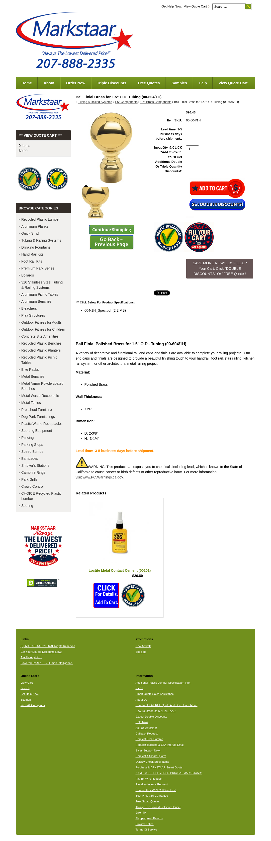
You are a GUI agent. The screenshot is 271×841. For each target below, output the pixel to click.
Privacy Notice (144, 824)
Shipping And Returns (149, 818)
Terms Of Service (146, 829)
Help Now (141, 722)
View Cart (26, 682)
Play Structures (33, 315)
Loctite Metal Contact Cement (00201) (120, 570)
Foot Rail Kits (31, 261)
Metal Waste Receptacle (40, 396)
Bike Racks (30, 370)
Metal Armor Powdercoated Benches (42, 386)
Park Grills (29, 479)
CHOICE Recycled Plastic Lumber (41, 496)
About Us (141, 699)
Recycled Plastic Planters (41, 350)
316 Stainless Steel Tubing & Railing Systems (42, 284)
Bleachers (29, 308)
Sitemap (25, 699)
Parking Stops (32, 445)
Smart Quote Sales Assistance (154, 693)
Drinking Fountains (36, 247)
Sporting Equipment (36, 431)
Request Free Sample (149, 739)
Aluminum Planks (34, 226)
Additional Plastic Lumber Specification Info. (162, 682)
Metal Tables (31, 403)
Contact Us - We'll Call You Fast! (155, 790)
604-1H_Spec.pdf (98, 310)
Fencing (27, 438)
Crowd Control (32, 486)
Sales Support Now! (147, 750)
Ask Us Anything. (31, 657)
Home (26, 83)
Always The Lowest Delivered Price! (158, 807)
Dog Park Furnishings (38, 417)
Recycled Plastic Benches (41, 343)
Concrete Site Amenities (40, 336)
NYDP (139, 688)
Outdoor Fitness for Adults (41, 322)
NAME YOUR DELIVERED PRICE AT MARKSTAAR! (168, 772)
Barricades (29, 459)
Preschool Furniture (36, 410)
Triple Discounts (111, 83)
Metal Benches (33, 376)
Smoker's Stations (35, 465)
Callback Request (146, 733)
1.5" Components (126, 102)
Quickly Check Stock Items (152, 761)
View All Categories (32, 705)
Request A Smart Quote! (150, 755)
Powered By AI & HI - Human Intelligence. (46, 662)
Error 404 (141, 812)
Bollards (27, 275)
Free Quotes (149, 83)
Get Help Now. (172, 6)
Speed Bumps (32, 452)
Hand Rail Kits (32, 254)
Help (203, 83)
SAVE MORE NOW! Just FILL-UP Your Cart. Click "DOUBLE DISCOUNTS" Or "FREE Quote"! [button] (220, 268)
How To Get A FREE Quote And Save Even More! (166, 705)
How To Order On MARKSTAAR (155, 710)
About (49, 83)
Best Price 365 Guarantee (151, 795)
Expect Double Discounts (151, 716)
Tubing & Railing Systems (95, 102)
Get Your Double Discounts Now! (41, 651)
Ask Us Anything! (146, 727)
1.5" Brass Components (155, 102)
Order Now (75, 83)
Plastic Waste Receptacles (42, 424)
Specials (140, 651)
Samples (179, 83)
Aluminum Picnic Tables (39, 294)
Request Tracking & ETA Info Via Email (159, 744)
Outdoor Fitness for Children (43, 329)
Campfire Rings (33, 472)
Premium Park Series (37, 268)
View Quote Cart (196, 6)
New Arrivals (143, 646)
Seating (27, 506)
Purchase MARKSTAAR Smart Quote (158, 767)
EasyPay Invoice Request (151, 784)
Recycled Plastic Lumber (40, 219)
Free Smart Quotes (147, 801)
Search (24, 688)
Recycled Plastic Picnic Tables (39, 360)
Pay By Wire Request (148, 778)
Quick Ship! (30, 233)
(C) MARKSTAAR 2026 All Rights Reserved (47, 646)
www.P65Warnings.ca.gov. (103, 477)
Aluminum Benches (36, 301)
